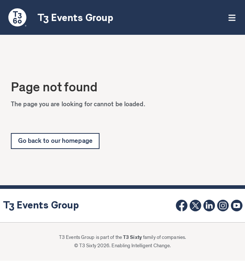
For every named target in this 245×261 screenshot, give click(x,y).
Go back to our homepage (55, 141)
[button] (232, 17)
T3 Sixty (132, 237)
